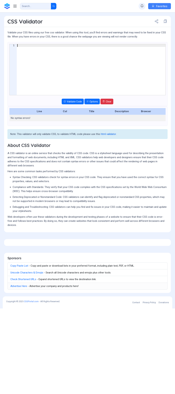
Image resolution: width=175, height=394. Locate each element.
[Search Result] (35, 6)
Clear (106, 120)
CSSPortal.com (31, 387)
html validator (108, 152)
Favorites (159, 6)
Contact (136, 388)
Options (92, 120)
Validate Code (73, 120)
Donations (164, 388)
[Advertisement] (87, 49)
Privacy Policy (149, 388)
